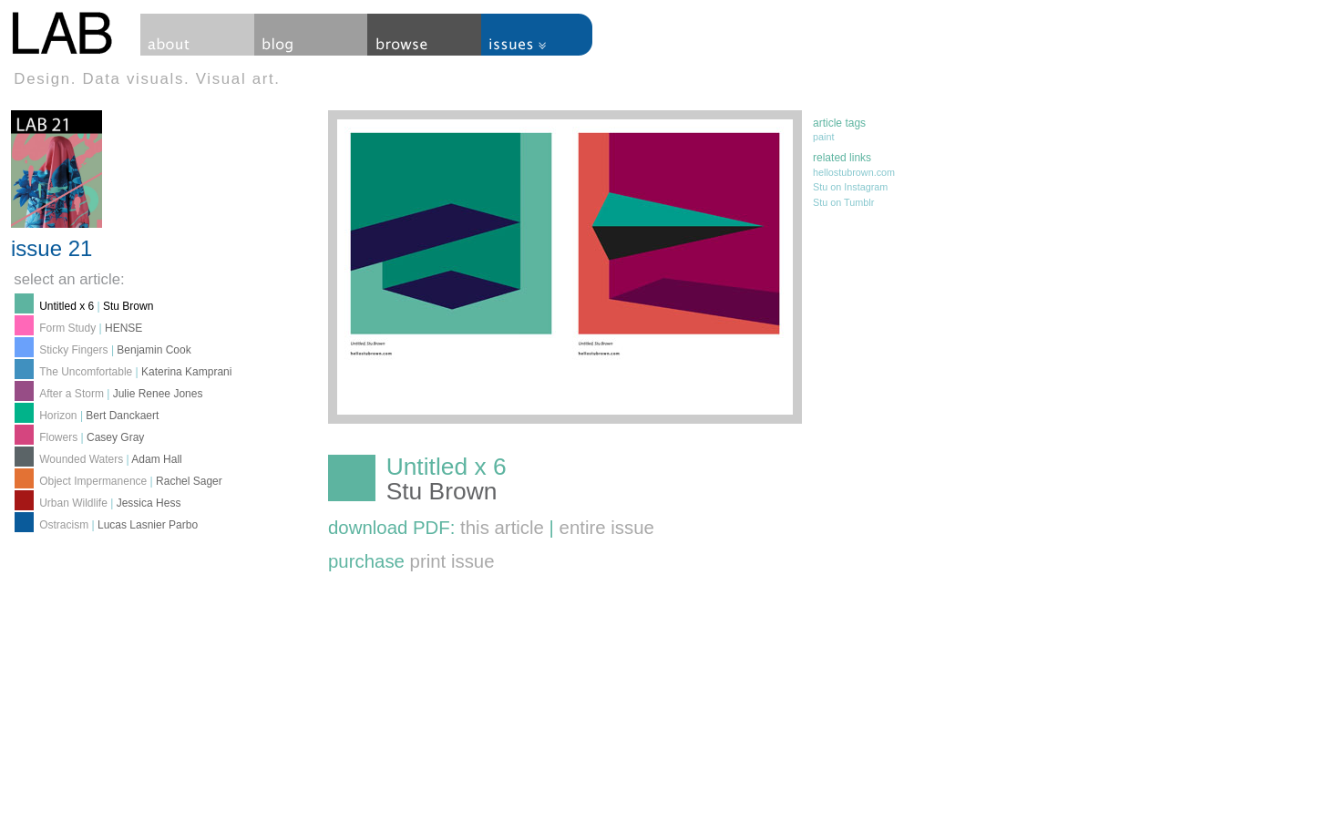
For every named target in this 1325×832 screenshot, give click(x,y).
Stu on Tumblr (843, 202)
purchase (411, 561)
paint (823, 136)
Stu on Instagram (850, 186)
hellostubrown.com (854, 172)
